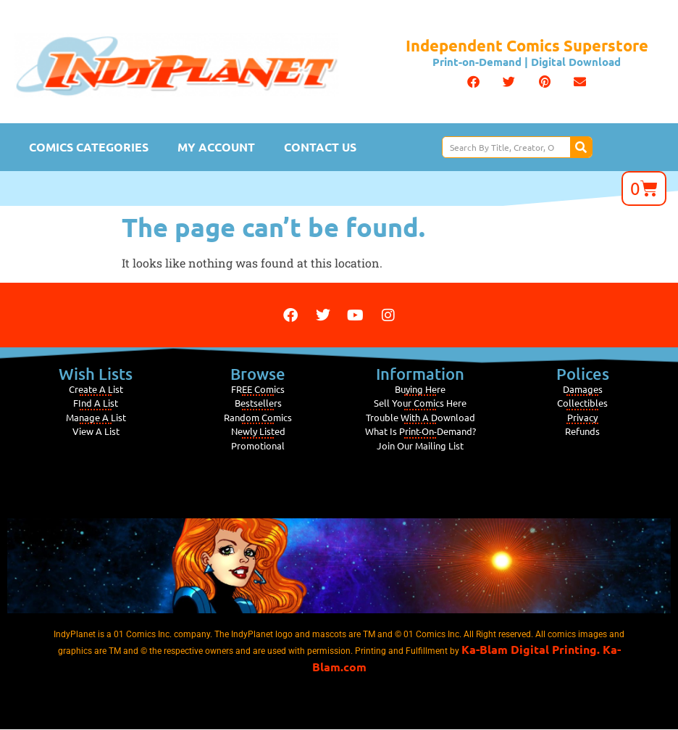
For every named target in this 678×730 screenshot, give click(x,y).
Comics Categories (88, 146)
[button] (473, 82)
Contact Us (320, 146)
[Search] (581, 147)
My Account (216, 146)
